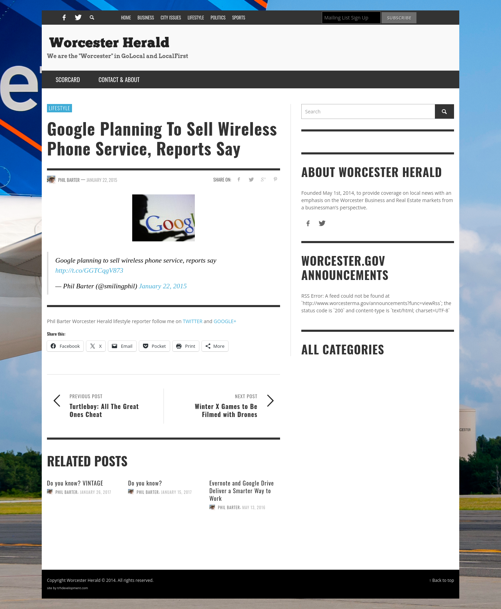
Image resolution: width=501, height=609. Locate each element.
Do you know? (145, 483)
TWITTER (192, 321)
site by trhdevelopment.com (67, 588)
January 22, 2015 (101, 179)
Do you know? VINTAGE (75, 483)
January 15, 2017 (176, 492)
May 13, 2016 (253, 507)
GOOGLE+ (225, 321)
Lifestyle (59, 108)
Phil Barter (67, 492)
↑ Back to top (441, 580)
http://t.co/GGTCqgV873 (89, 270)
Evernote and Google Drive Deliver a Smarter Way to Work (241, 491)
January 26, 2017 (95, 492)
